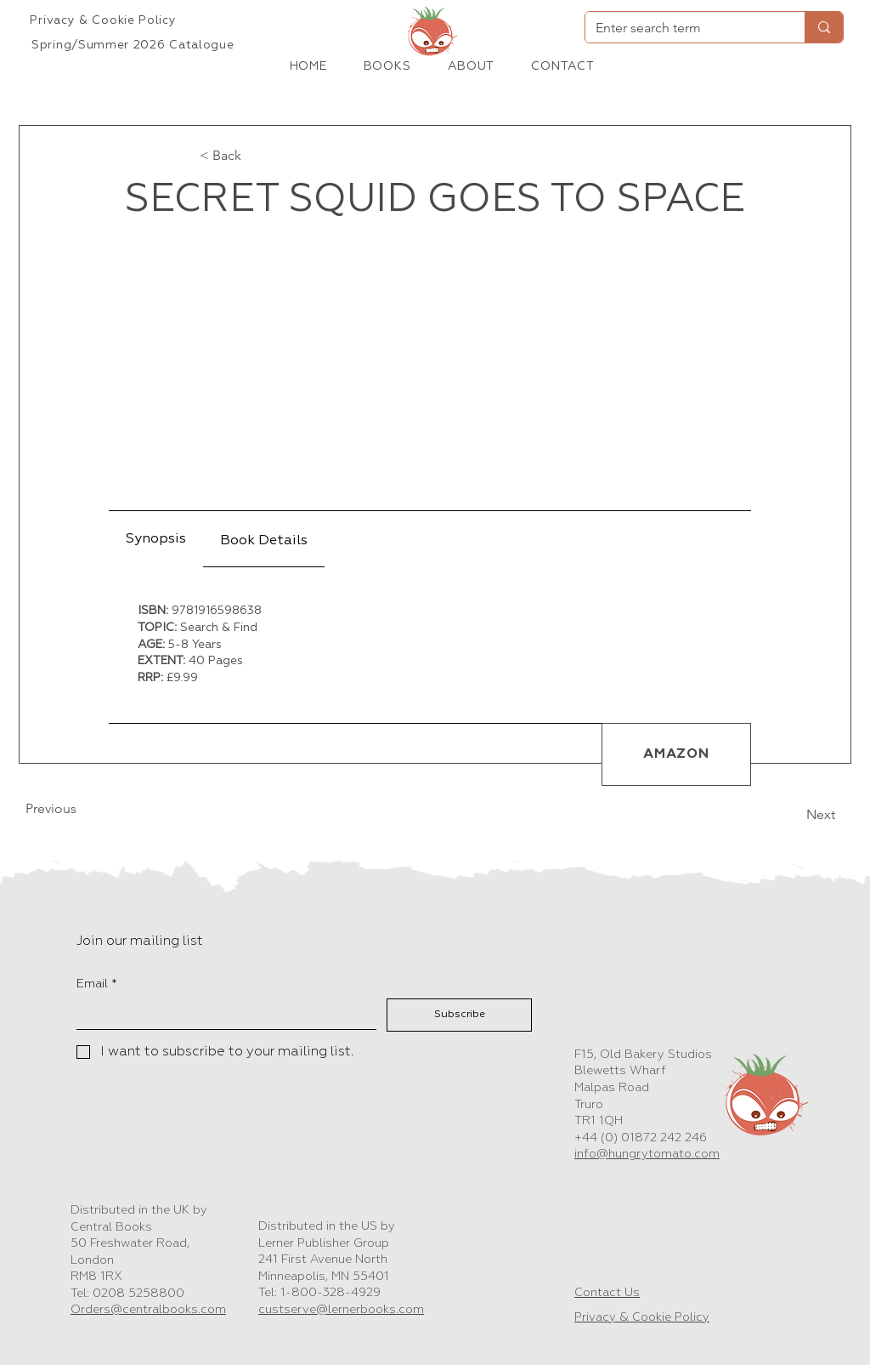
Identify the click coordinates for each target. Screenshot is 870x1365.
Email (96, 984)
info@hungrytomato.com (647, 1154)
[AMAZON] (676, 754)
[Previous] (81, 809)
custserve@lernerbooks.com (341, 1310)
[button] (387, 66)
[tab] (156, 539)
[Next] (792, 815)
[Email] (221, 1013)
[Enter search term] (682, 28)
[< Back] (256, 156)
